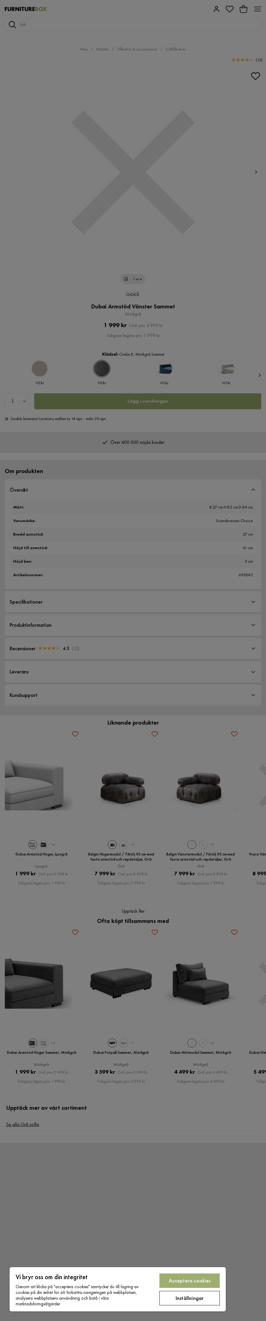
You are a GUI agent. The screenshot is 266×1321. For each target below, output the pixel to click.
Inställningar (190, 1298)
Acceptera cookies (190, 1280)
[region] (118, 1289)
